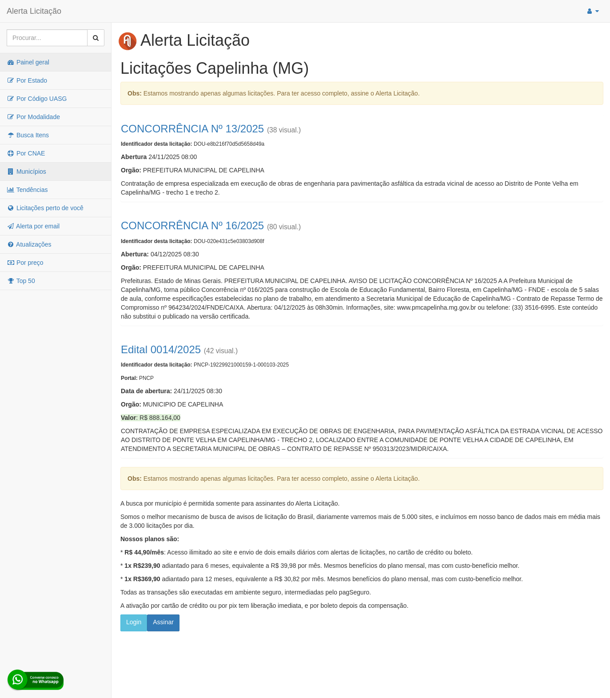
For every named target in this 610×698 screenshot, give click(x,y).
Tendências (27, 189)
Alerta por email (33, 226)
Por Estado (27, 80)
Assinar (163, 622)
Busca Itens (28, 135)
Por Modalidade (33, 116)
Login (133, 622)
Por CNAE (26, 153)
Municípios (26, 171)
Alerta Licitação (34, 11)
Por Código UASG (37, 98)
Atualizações (29, 244)
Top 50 (21, 280)
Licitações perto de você (45, 207)
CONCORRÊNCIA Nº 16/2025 (192, 225)
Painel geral (28, 62)
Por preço (25, 262)
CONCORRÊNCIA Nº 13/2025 (192, 129)
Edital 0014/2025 (161, 349)
